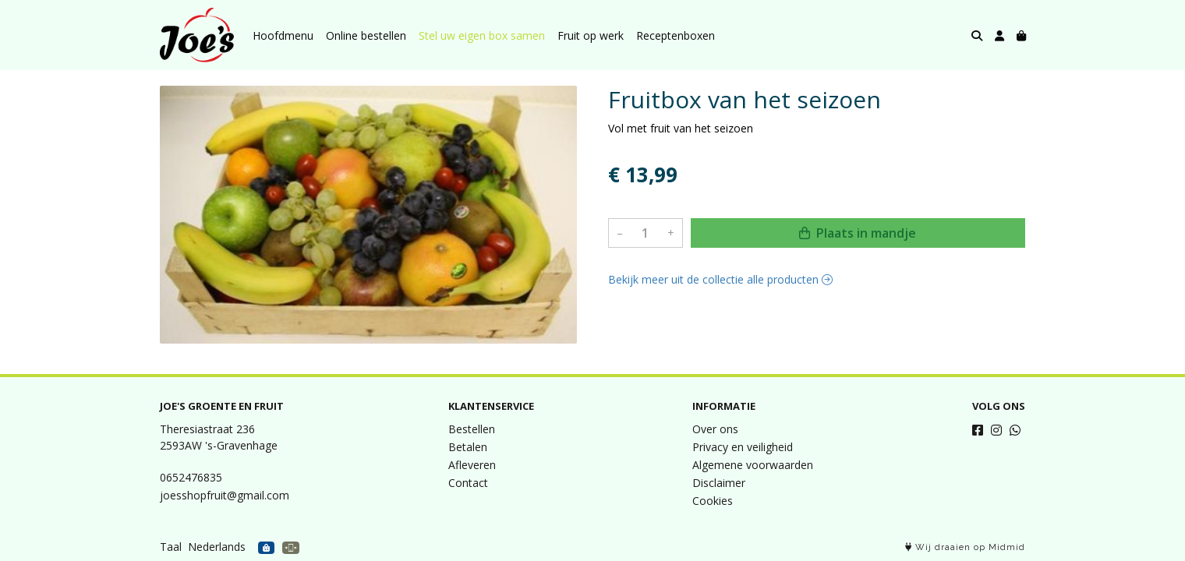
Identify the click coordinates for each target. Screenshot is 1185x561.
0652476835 (191, 477)
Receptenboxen (675, 35)
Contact (468, 482)
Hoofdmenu (283, 35)
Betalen (467, 446)
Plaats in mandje (857, 233)
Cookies (712, 500)
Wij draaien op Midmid (965, 547)
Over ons (715, 429)
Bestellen (471, 429)
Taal (171, 546)
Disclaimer (718, 482)
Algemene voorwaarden (752, 464)
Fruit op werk (590, 35)
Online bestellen (366, 35)
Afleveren (472, 464)
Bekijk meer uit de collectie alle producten (720, 279)
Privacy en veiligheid (742, 446)
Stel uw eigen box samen (482, 35)
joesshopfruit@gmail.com (224, 495)
